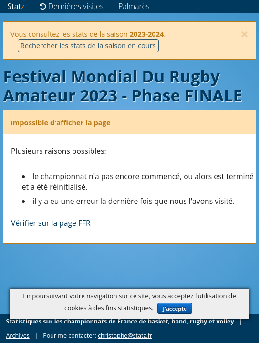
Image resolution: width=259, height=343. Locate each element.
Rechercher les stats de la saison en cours (88, 45)
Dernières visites (72, 6)
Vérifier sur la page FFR (51, 223)
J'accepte (175, 308)
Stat (16, 6)
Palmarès (133, 6)
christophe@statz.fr (125, 336)
